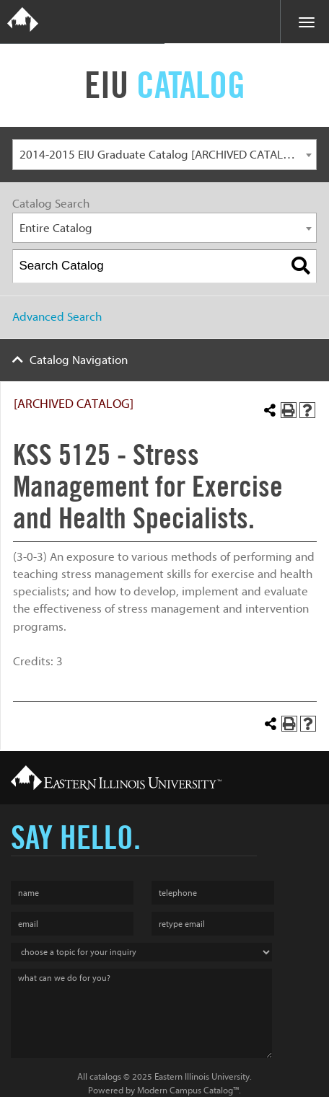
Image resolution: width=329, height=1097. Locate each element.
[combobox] (164, 154)
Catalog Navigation (79, 360)
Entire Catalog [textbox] (55, 228)
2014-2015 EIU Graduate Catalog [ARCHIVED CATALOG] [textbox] (161, 154)
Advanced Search (57, 317)
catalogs (105, 1076)
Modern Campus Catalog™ (188, 1090)
